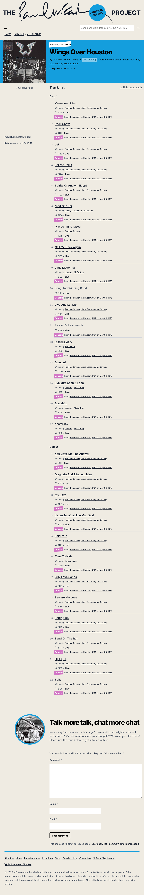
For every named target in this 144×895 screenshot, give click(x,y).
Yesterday (61, 424)
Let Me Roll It (63, 165)
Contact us (85, 858)
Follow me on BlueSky (17, 864)
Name (54, 804)
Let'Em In (61, 536)
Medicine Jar (63, 206)
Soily (58, 679)
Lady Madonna (65, 267)
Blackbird (61, 403)
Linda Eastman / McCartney (94, 108)
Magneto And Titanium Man (73, 474)
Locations (47, 858)
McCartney (79, 272)
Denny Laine (71, 561)
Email (53, 819)
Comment (56, 760)
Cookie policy (69, 858)
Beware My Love (66, 597)
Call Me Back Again (68, 247)
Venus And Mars (66, 103)
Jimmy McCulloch (73, 210)
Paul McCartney (72, 108)
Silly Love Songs (66, 577)
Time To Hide (64, 556)
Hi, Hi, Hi (60, 659)
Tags (57, 858)
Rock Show (62, 124)
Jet (57, 144)
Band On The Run (66, 638)
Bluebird (60, 362)
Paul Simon (70, 346)
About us (9, 858)
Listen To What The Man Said (74, 515)
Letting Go (62, 618)
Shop (19, 858)
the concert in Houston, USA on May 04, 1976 (91, 117)
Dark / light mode (103, 858)
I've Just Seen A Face (69, 383)
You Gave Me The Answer (72, 454)
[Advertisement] (24, 109)
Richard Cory (63, 341)
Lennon (68, 272)
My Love (60, 495)
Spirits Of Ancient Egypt (71, 185)
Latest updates (32, 858)
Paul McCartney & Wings (66, 59)
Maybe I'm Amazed (68, 226)
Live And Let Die (66, 304)
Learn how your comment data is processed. (115, 843)
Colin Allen (88, 210)
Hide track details (131, 87)
